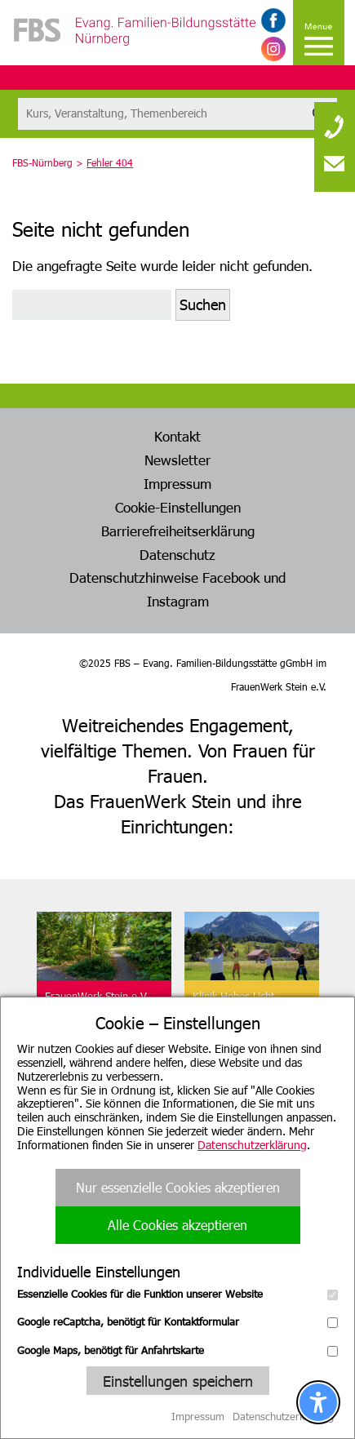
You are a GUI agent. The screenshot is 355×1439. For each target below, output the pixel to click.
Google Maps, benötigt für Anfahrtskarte (177, 1350)
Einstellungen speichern (178, 1380)
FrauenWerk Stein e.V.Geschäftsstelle (97, 1003)
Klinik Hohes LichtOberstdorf (233, 1003)
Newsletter (177, 460)
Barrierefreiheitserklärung (178, 531)
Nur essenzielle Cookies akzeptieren (178, 1187)
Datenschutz (177, 554)
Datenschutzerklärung (252, 1145)
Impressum (177, 483)
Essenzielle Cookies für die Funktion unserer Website (177, 1293)
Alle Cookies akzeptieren (177, 1224)
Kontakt (177, 436)
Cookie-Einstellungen (178, 507)
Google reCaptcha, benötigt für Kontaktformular (177, 1321)
